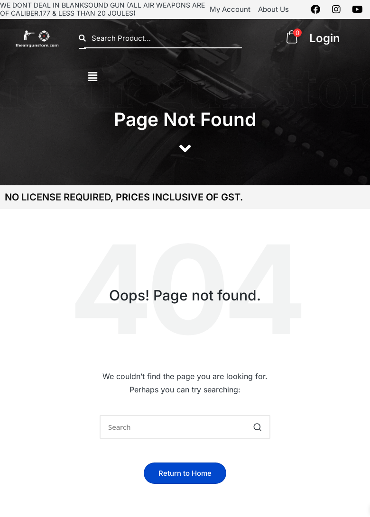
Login (324, 38)
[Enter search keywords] (185, 427)
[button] (92, 77)
